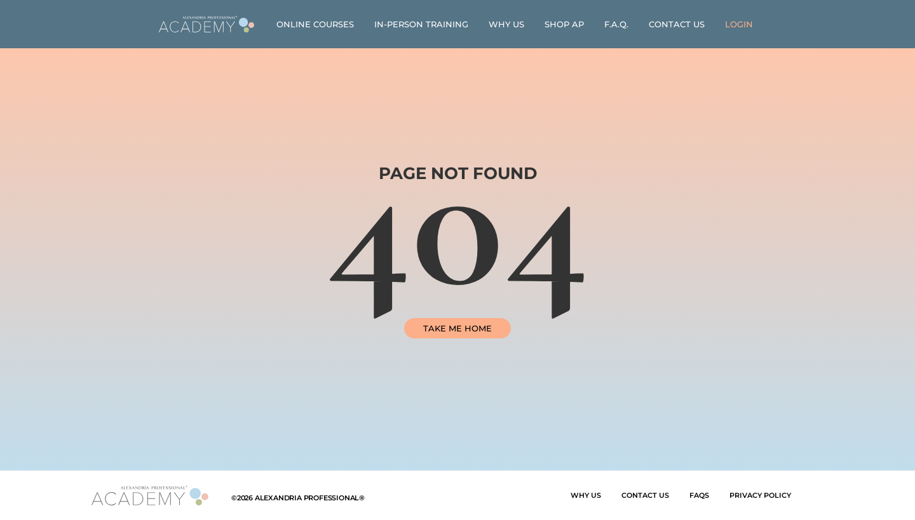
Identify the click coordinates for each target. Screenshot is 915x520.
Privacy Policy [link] (760, 495)
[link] (206, 24)
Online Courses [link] (315, 24)
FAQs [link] (699, 495)
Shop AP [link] (564, 24)
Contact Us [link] (677, 24)
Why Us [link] (506, 24)
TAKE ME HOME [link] (457, 328)
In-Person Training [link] (421, 24)
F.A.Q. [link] (616, 24)
